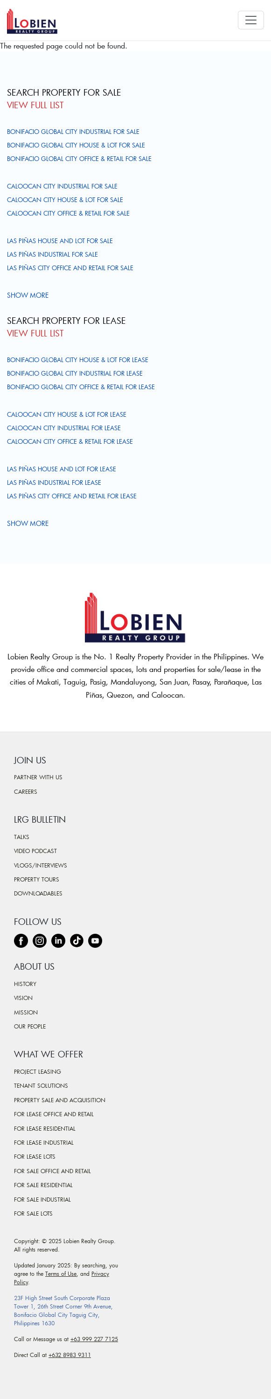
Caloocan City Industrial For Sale (62, 186)
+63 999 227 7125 (94, 1339)
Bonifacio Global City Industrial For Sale (73, 131)
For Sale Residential (43, 1185)
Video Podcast (35, 850)
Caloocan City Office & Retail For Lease (70, 441)
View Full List (35, 105)
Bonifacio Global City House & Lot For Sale (76, 145)
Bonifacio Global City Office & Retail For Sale (79, 158)
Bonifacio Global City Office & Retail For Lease (81, 387)
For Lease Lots (35, 1156)
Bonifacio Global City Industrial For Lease (75, 373)
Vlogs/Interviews (40, 865)
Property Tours (36, 879)
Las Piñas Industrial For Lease (54, 482)
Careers (25, 791)
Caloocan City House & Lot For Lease (66, 414)
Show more (29, 295)
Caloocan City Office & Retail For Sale (68, 213)
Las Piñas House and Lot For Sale (60, 241)
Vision (23, 997)
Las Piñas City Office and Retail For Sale (70, 268)
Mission (26, 1012)
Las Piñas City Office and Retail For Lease (72, 496)
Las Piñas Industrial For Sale (52, 254)
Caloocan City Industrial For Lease (64, 428)
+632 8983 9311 (70, 1354)
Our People (30, 1026)
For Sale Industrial (42, 1199)
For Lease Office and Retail (54, 1114)
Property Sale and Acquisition (59, 1100)
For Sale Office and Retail (52, 1171)
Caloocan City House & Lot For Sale (65, 200)
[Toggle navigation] (251, 20)
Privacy (100, 1273)
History (25, 983)
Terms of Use (60, 1273)
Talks (21, 836)
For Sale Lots (33, 1213)
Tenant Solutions (41, 1085)
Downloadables (38, 893)
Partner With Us (38, 777)
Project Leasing (37, 1071)
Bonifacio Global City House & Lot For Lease (77, 360)
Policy (21, 1282)
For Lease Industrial (44, 1142)
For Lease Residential (45, 1128)
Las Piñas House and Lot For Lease (61, 469)
